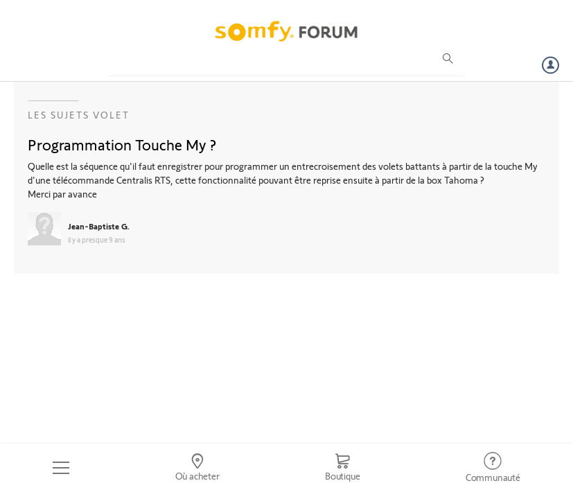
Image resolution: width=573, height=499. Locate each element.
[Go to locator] (197, 468)
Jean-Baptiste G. (99, 226)
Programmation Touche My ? (122, 144)
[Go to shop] (342, 468)
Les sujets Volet (79, 115)
